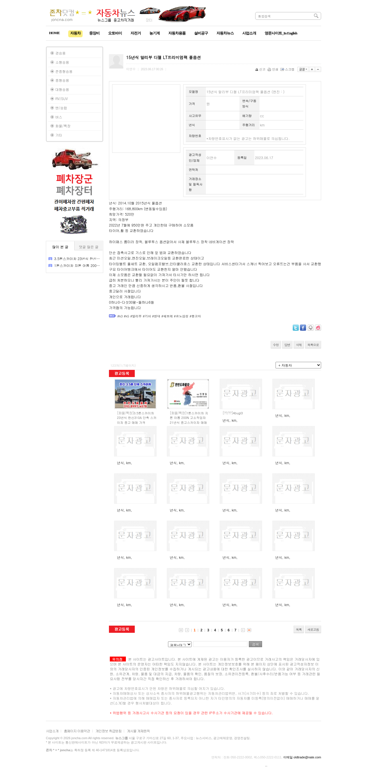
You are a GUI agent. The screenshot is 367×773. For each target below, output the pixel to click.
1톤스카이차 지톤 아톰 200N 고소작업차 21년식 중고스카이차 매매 (189, 418)
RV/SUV (61, 98)
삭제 (299, 345)
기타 (58, 134)
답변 (287, 345)
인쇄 (273, 69)
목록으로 (313, 345)
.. (266, 764)
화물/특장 (63, 125)
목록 (299, 629)
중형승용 (62, 80)
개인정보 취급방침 (108, 730)
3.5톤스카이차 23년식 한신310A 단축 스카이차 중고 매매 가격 (137, 418)
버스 (58, 116)
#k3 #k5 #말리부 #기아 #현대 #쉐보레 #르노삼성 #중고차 (159, 316)
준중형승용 (64, 71)
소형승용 (62, 62)
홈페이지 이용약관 (77, 730)
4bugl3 (232, 413)
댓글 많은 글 (88, 246)
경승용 (60, 52)
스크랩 (287, 69)
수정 (276, 345)
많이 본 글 (60, 246)
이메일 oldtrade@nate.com (302, 757)
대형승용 (62, 89)
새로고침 (313, 629)
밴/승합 (61, 107)
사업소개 (52, 730)
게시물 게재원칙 (138, 730)
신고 (261, 69)
